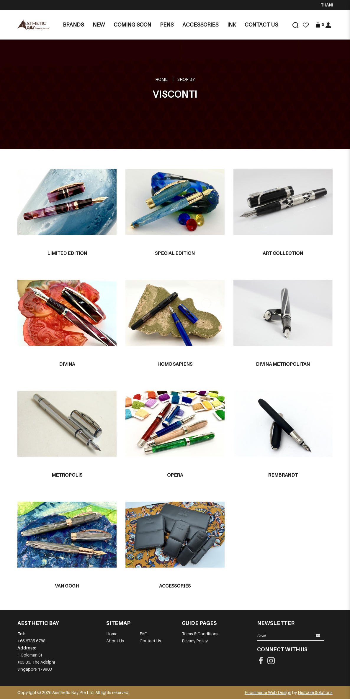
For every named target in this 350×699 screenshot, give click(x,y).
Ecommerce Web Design (268, 692)
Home (161, 79)
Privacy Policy (195, 640)
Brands (73, 25)
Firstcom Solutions (315, 692)
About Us (115, 640)
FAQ (144, 633)
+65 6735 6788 (31, 640)
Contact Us (150, 640)
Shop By (186, 79)
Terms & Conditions (200, 633)
